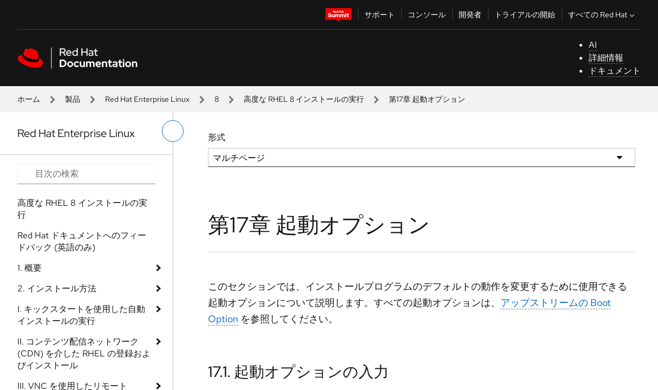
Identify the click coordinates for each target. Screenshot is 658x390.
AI (593, 44)
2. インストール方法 (56, 288)
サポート (379, 15)
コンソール (427, 15)
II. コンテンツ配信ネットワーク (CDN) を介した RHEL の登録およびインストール (84, 353)
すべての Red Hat (602, 15)
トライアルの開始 (524, 15)
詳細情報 (606, 57)
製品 (72, 99)
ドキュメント (615, 70)
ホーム (28, 99)
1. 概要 (29, 268)
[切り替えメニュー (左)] (173, 131)
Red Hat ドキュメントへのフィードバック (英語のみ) (81, 241)
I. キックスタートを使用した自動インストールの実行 (81, 315)
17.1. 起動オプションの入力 (298, 371)
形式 (216, 137)
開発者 (470, 15)
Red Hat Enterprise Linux (147, 99)
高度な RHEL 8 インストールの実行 (304, 99)
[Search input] (86, 174)
